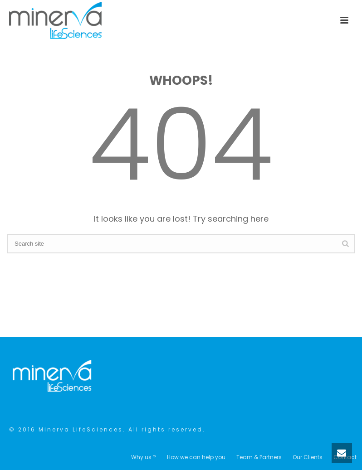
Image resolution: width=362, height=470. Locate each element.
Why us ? (143, 457)
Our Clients (308, 457)
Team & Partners (259, 457)
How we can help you (196, 457)
